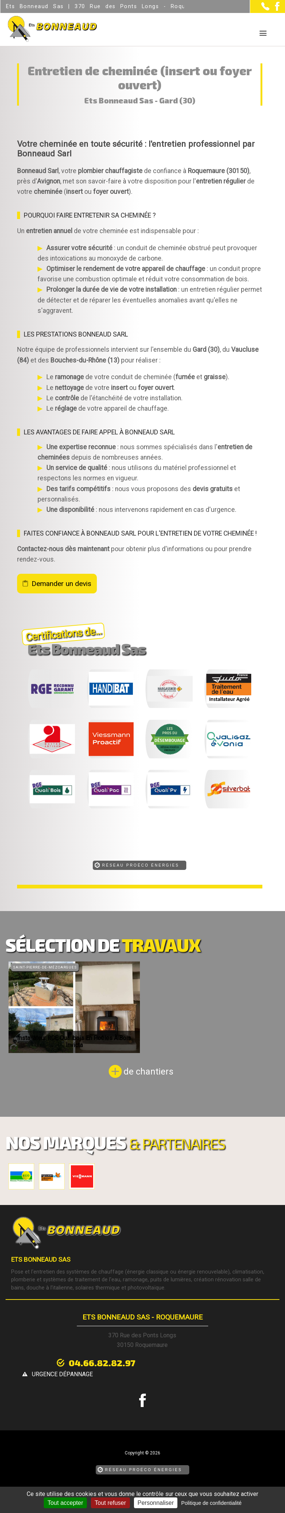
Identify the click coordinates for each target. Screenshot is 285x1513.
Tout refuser (110, 1503)
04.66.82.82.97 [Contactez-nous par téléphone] (96, 1362)
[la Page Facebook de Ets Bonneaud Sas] (274, 9)
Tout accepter (65, 1503)
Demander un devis (61, 583)
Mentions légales (111, 1481)
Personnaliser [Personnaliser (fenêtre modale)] (156, 1503)
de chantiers (148, 1071)
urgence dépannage (195, 1363)
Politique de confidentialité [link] (211, 1503)
